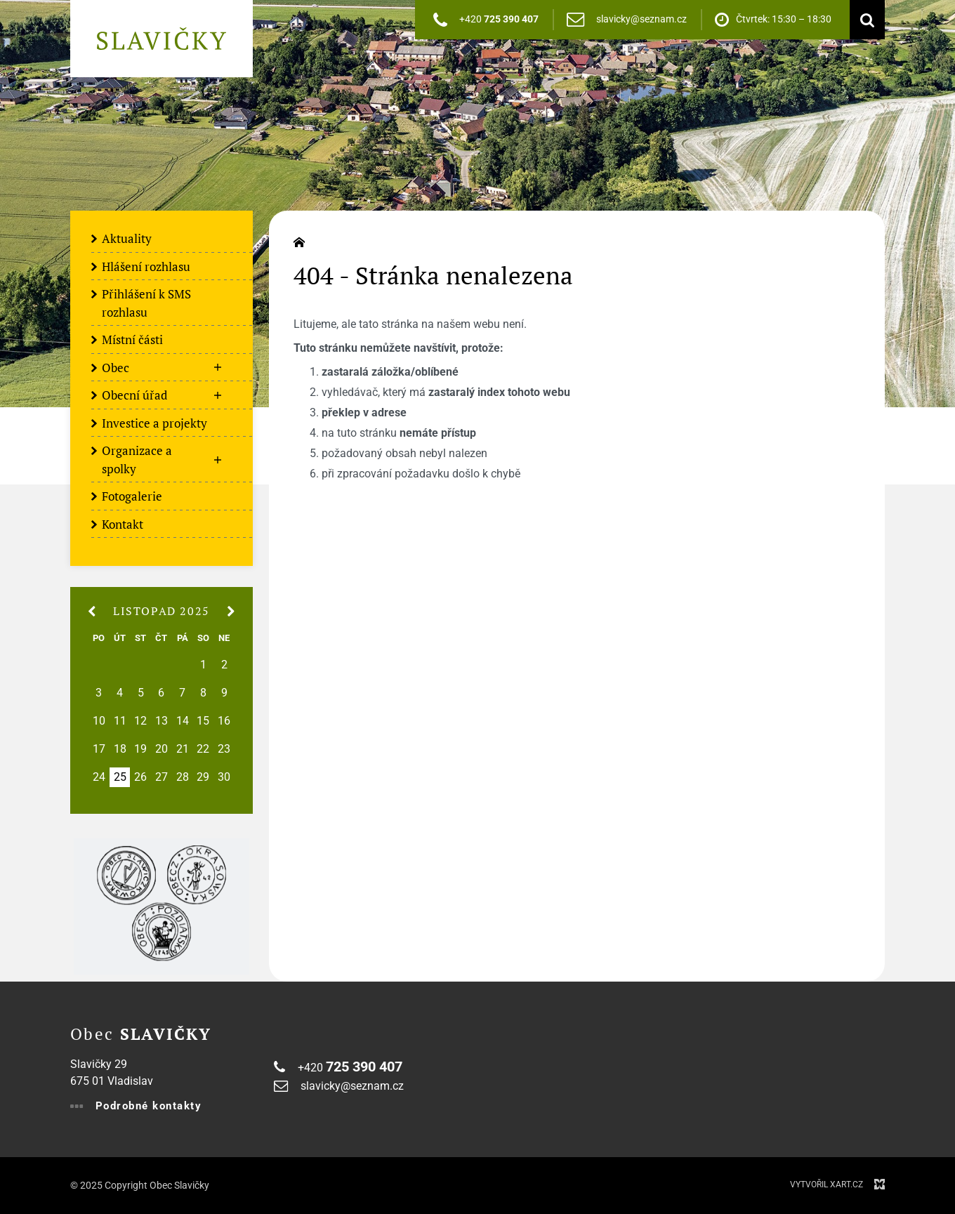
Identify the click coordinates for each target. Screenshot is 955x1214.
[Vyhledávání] (864, 19)
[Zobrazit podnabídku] (218, 368)
